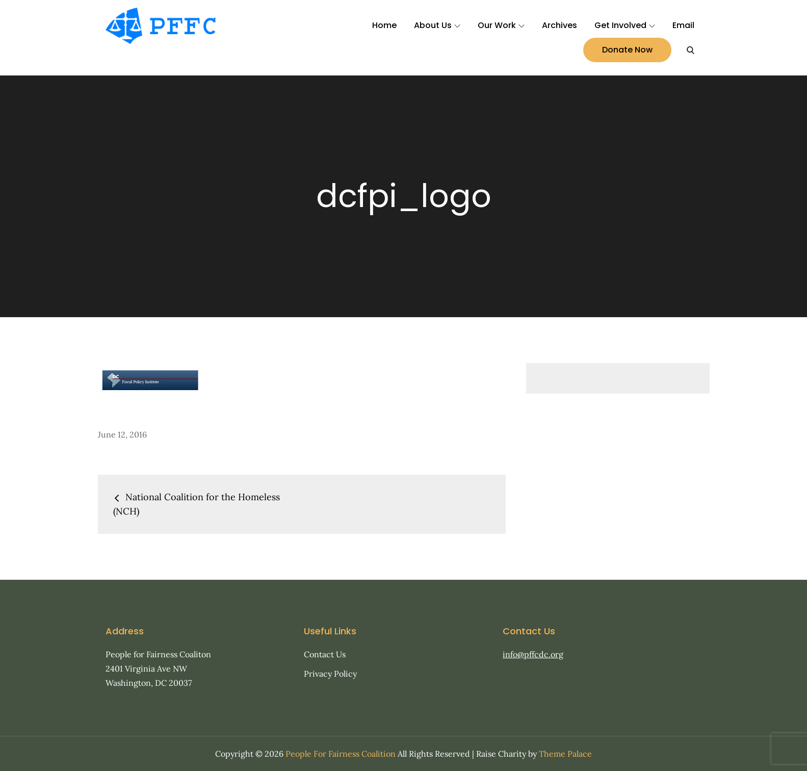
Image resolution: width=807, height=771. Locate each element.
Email (683, 25)
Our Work (501, 25)
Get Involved (624, 25)
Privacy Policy (330, 674)
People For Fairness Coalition (340, 754)
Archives (559, 25)
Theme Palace (565, 754)
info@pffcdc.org (533, 654)
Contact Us (325, 654)
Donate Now (627, 50)
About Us (437, 25)
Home (384, 25)
